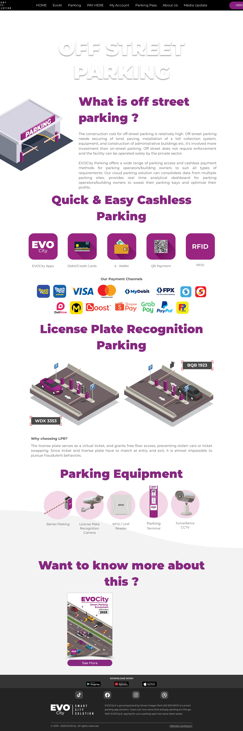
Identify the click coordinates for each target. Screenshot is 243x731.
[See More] (89, 663)
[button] (74, 5)
